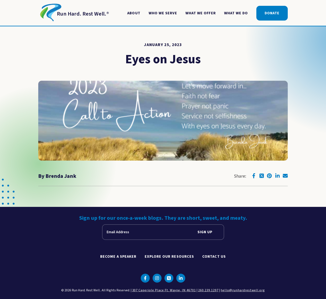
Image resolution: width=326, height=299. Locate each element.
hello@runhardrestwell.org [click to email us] (243, 290)
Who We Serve (163, 13)
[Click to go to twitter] (261, 175)
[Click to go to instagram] (157, 278)
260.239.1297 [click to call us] (208, 290)
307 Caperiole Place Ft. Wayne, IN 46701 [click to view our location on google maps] (164, 290)
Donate (272, 13)
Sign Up (205, 232)
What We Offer (200, 13)
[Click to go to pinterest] (269, 175)
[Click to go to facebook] (253, 175)
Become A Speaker (118, 256)
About (133, 13)
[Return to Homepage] (73, 13)
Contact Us (214, 256)
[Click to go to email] (285, 175)
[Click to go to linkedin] (277, 175)
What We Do (236, 13)
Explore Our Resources (169, 256)
